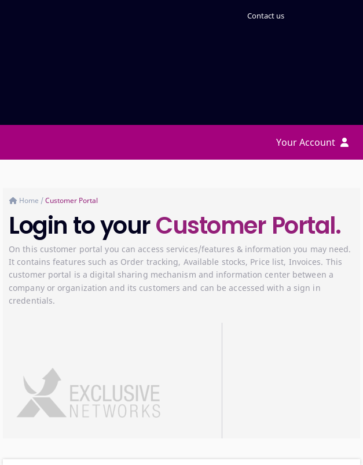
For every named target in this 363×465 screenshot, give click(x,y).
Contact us (265, 15)
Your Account (312, 142)
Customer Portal (71, 200)
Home (30, 200)
